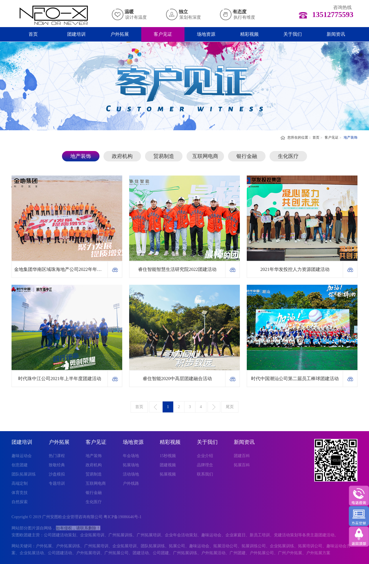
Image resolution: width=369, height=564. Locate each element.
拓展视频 (168, 474)
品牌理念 (205, 465)
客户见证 (163, 34)
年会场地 (131, 456)
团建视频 (168, 465)
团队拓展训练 (24, 474)
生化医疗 (288, 156)
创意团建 (20, 465)
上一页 (155, 406)
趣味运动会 (22, 456)
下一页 (214, 406)
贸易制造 (163, 156)
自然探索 (20, 502)
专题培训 (57, 483)
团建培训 (76, 34)
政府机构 (122, 156)
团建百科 (242, 456)
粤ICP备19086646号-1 (122, 517)
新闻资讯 (336, 34)
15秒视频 (168, 456)
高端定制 (20, 483)
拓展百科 (242, 465)
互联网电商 (205, 156)
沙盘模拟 (57, 474)
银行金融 (246, 156)
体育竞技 (20, 493)
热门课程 (57, 456)
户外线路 (131, 483)
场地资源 (206, 34)
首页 (33, 34)
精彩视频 (249, 34)
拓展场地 (131, 465)
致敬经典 (57, 465)
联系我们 (205, 474)
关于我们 (292, 34)
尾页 (230, 407)
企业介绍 (205, 456)
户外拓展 (119, 34)
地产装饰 (80, 156)
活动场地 (131, 474)
